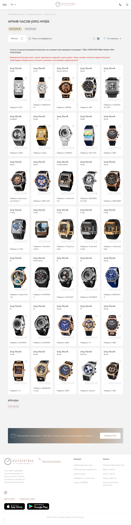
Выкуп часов (109, 469)
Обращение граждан (51, 461)
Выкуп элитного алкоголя (110, 484)
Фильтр (17, 38)
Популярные (13, 406)
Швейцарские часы (83, 465)
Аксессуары (79, 474)
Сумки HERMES (81, 483)
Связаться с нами (27, 499)
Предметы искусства (84, 478)
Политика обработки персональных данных (14, 475)
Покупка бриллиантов (113, 465)
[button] (5, 4)
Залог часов (109, 474)
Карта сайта (9, 499)
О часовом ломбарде (13, 471)
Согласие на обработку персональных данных (14, 481)
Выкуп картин (109, 478)
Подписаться (110, 436)
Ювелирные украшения (85, 469)
